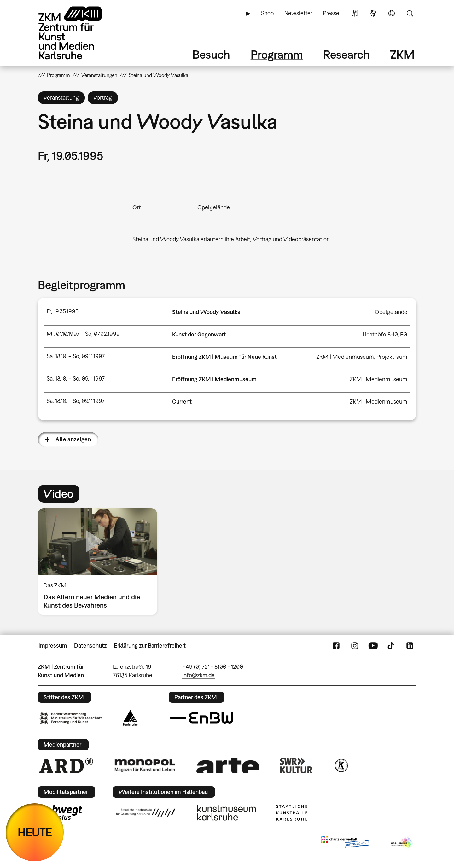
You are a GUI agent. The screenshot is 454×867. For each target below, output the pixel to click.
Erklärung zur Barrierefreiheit (150, 645)
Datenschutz (90, 645)
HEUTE (35, 832)
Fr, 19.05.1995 (63, 311)
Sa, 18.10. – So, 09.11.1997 (76, 356)
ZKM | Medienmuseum (378, 379)
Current (182, 401)
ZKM (402, 54)
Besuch (211, 54)
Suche (410, 13)
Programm (277, 54)
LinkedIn (410, 645)
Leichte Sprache (354, 13)
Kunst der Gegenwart (199, 334)
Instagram (354, 645)
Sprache (391, 13)
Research (346, 54)
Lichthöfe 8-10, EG (385, 334)
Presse (331, 13)
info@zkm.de (198, 675)
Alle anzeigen (73, 439)
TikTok (391, 645)
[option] (100, 561)
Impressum (52, 645)
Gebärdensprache (373, 13)
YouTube (373, 645)
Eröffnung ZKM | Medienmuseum (214, 379)
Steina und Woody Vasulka (206, 312)
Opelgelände (213, 207)
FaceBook (336, 645)
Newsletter (298, 13)
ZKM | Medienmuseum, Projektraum (361, 356)
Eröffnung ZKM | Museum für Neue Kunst (224, 356)
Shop (267, 13)
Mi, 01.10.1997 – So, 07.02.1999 (83, 333)
